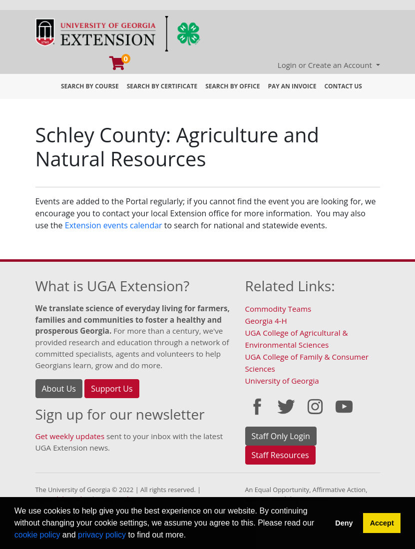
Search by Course (90, 86)
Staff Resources (280, 455)
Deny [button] (344, 523)
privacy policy (102, 535)
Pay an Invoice (292, 86)
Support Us (111, 388)
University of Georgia (282, 381)
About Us (59, 388)
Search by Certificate (162, 86)
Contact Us (343, 86)
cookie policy (37, 535)
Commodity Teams (278, 309)
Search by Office (232, 86)
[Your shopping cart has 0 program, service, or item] (117, 65)
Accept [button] (382, 523)
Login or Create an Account (326, 65)
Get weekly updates (70, 436)
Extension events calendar (113, 225)
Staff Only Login (281, 436)
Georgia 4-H (266, 321)
